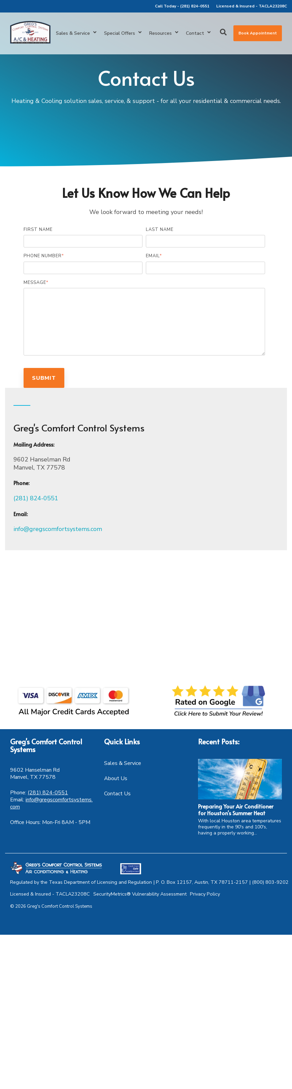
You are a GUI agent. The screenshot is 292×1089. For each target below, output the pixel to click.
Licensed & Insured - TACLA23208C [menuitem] (251, 6)
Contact (199, 33)
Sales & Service (76, 33)
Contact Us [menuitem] (117, 793)
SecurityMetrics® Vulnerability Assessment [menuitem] (140, 894)
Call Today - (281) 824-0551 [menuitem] (182, 6)
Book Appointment (257, 33)
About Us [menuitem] (115, 778)
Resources (164, 33)
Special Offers (123, 33)
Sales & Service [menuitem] (122, 763)
